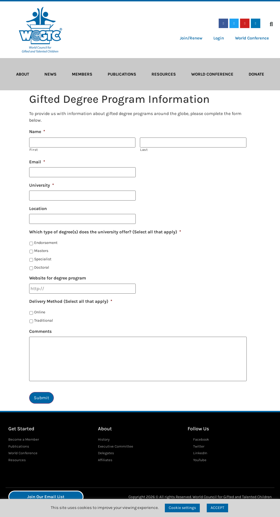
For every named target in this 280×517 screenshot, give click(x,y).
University (41, 185)
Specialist (42, 259)
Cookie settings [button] (182, 507)
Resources (164, 74)
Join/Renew (191, 38)
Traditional (43, 320)
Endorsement (45, 242)
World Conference (252, 38)
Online (39, 312)
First (33, 149)
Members (82, 74)
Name (37, 131)
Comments (40, 331)
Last (144, 149)
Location (38, 208)
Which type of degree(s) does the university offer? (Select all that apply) (105, 231)
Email (37, 161)
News (50, 74)
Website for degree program (57, 278)
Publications (122, 74)
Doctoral (41, 267)
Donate (256, 74)
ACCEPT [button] (217, 507)
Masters (41, 250)
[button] (271, 24)
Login (218, 38)
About (22, 74)
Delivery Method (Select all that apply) (70, 301)
